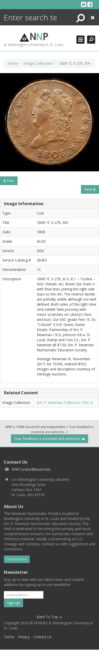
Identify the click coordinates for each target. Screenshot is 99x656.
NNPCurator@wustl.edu (31, 469)
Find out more (17, 559)
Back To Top (49, 616)
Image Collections (38, 63)
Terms (9, 636)
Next (90, 189)
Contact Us (42, 636)
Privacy (24, 636)
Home (13, 63)
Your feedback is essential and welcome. (49, 438)
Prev (8, 180)
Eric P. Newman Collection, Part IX (65, 402)
